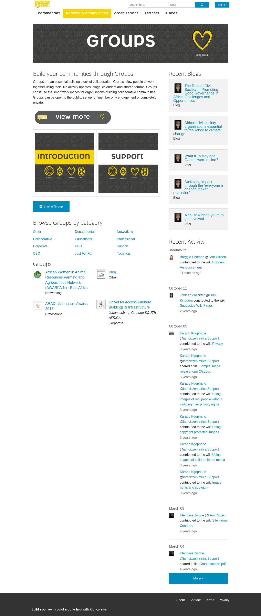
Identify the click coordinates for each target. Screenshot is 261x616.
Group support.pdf (212, 564)
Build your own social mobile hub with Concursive (69, 609)
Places (171, 13)
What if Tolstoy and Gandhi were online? (201, 158)
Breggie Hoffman (192, 257)
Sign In (222, 4)
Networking (125, 231)
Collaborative (42, 239)
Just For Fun (84, 253)
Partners (152, 13)
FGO (78, 246)
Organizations (126, 13)
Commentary (49, 13)
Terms (209, 600)
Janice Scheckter (192, 295)
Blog (112, 272)
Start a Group (51, 206)
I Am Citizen (217, 257)
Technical (123, 253)
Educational (83, 239)
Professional (126, 239)
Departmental (84, 231)
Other (37, 231)
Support (122, 246)
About (180, 600)
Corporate (40, 246)
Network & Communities (87, 13)
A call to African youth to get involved (204, 217)
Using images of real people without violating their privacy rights (201, 399)
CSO (36, 253)
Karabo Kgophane (193, 333)
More (198, 578)
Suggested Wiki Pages (196, 305)
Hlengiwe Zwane (192, 515)
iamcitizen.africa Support (201, 338)
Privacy (217, 343)
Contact (195, 600)
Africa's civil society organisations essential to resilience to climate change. (197, 128)
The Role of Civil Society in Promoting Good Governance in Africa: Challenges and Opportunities (195, 93)
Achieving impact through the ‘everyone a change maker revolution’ (198, 187)
